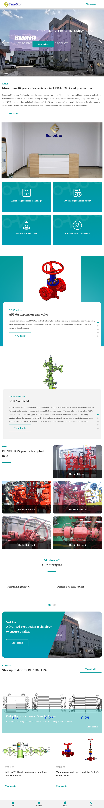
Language (91, 4)
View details (43, 44)
